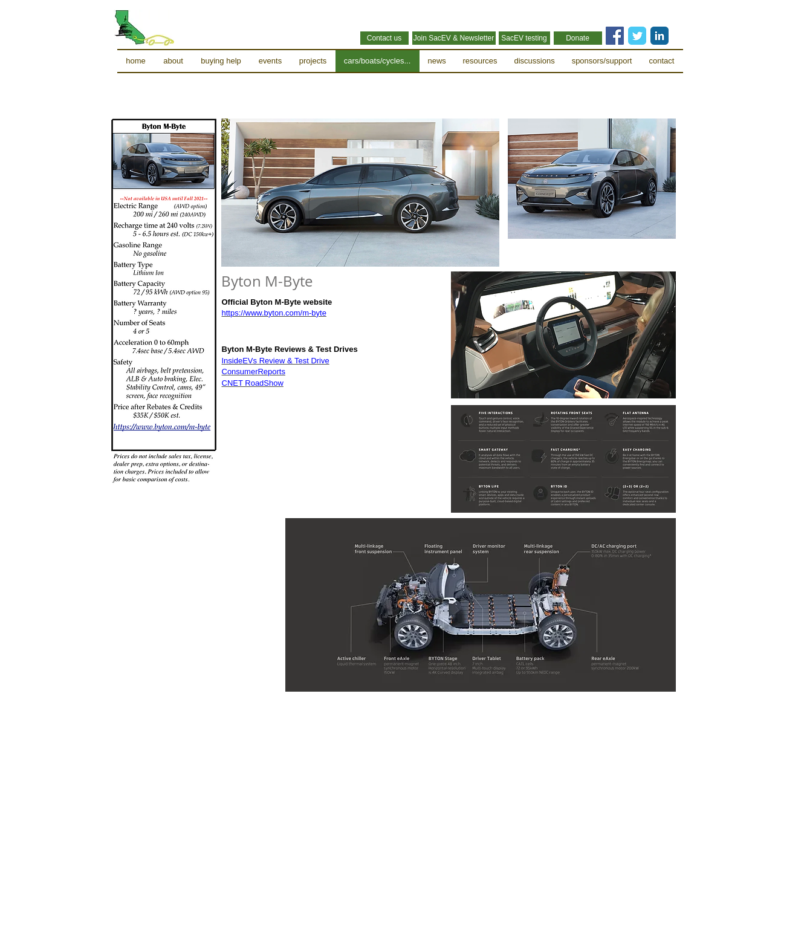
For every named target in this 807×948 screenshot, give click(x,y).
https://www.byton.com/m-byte (274, 312)
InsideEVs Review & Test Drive (275, 360)
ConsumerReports (254, 371)
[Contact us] (384, 38)
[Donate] (578, 38)
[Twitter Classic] (637, 36)
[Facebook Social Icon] (615, 36)
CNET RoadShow (253, 383)
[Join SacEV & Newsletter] (454, 38)
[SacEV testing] (524, 38)
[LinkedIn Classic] (659, 36)
